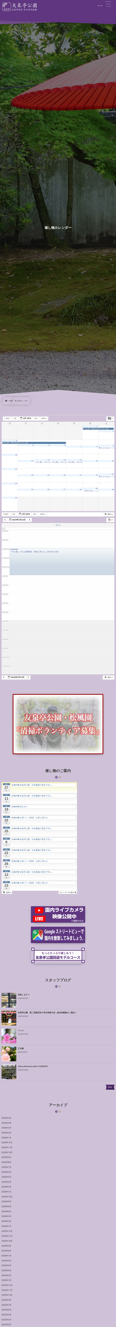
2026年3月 (6, 1128)
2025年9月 (6, 1157)
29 (97, 488)
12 (48, 460)
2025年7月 (6, 1167)
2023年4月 (6, 1265)
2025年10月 (7, 1152)
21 (80, 475)
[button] (108, 514)
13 (64, 460)
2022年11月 (7, 1290)
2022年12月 (7, 1285)
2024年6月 (6, 1211)
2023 (7, 418)
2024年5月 (6, 1216)
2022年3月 (6, 1324)
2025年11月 (7, 1147)
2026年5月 (6, 1118)
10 (16, 455)
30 (113, 489)
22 (97, 475)
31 (16, 498)
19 (48, 475)
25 (32, 489)
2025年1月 (6, 1192)
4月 (36, 418)
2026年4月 (6, 1123)
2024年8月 (6, 1206)
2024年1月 (6, 1226)
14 (80, 460)
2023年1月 (6, 1280)
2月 (15, 418)
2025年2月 (6, 1187)
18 (32, 475)
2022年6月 (6, 1310)
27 (64, 489)
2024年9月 (6, 1201)
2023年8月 (6, 1251)
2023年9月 (6, 1246)
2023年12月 (7, 1231)
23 (113, 474)
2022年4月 (6, 1320)
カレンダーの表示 (67, 892)
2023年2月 (6, 1275)
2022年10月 (7, 1295)
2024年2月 (6, 1221)
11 (32, 461)
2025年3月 (6, 1182)
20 (64, 475)
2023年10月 (7, 1241)
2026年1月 (6, 1138)
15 (97, 461)
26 (48, 489)
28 (80, 489)
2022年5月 (6, 1315)
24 (16, 483)
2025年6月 (6, 1172)
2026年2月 (6, 1133)
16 (113, 461)
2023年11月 (7, 1236)
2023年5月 (6, 1261)
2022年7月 (6, 1305)
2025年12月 (7, 1142)
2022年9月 (6, 1300)
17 (16, 469)
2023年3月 (6, 1270)
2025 (44, 418)
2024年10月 (7, 1197)
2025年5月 (6, 1177)
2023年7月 (6, 1256)
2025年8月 (6, 1162)
